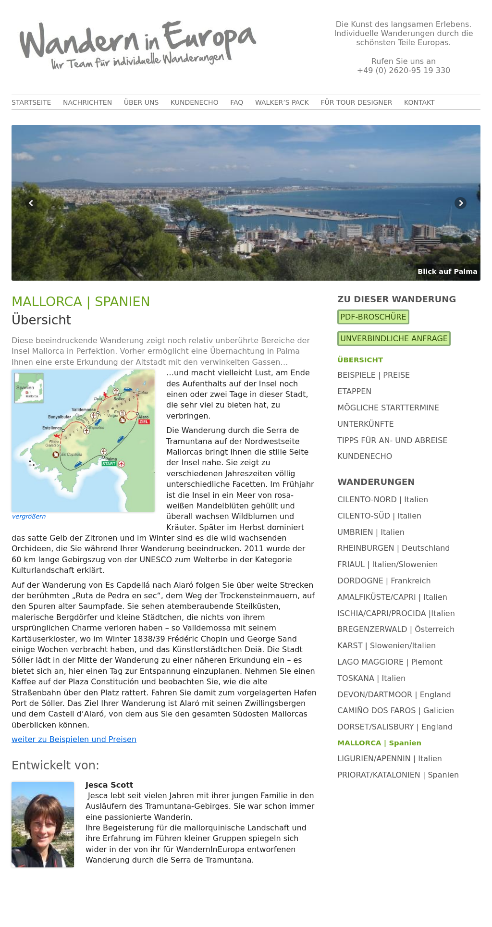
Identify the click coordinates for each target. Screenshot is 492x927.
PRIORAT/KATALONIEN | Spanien (398, 774)
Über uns (141, 102)
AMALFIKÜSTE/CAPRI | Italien (392, 597)
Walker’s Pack (282, 102)
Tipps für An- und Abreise (392, 440)
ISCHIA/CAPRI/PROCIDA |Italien (396, 613)
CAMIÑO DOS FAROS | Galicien (395, 710)
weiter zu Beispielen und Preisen (74, 739)
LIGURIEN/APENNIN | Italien (389, 758)
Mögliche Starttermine (388, 407)
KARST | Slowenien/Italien (386, 645)
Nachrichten (87, 102)
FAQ (236, 102)
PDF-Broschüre (373, 316)
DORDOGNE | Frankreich (383, 580)
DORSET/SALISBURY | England (395, 726)
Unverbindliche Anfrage (394, 338)
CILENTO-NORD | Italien (382, 499)
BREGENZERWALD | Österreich (396, 629)
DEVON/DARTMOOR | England (394, 694)
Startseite (31, 102)
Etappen (354, 391)
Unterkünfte (365, 424)
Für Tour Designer (356, 102)
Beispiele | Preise (373, 375)
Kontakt (419, 102)
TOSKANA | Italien (371, 678)
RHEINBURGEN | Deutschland (393, 548)
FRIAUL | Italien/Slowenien (387, 564)
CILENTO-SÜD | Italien (379, 515)
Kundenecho (195, 102)
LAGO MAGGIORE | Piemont (390, 662)
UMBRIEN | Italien (371, 532)
